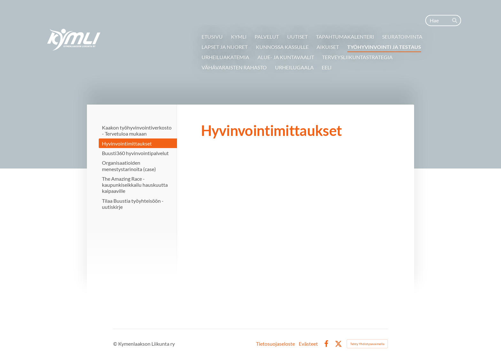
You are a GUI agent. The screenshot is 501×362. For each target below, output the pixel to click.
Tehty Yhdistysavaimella (367, 344)
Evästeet (308, 343)
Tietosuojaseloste (275, 343)
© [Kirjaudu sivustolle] (115, 344)
